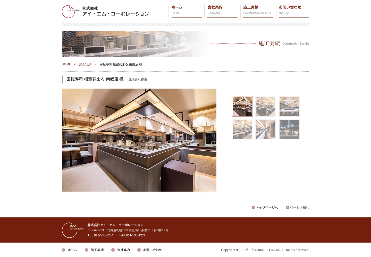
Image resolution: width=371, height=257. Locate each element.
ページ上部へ (297, 208)
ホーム (185, 11)
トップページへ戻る (265, 208)
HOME (66, 64)
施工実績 (256, 11)
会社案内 (221, 11)
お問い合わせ (292, 11)
